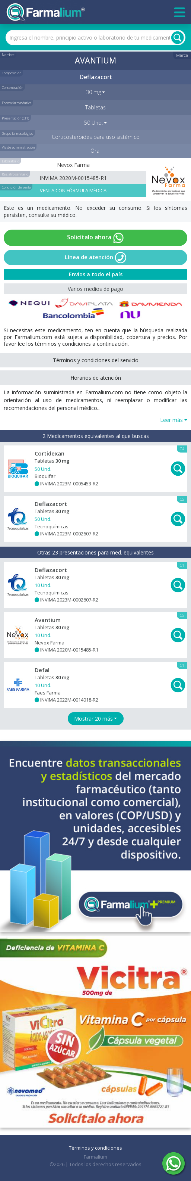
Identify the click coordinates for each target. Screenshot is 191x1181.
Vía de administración (18, 147)
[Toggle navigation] (179, 12)
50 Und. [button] (93, 122)
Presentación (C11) (15, 118)
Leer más (171, 419)
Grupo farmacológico (17, 133)
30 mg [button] (93, 92)
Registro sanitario (15, 174)
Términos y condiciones (95, 1147)
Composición (11, 73)
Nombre (8, 54)
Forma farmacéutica (16, 102)
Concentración (12, 87)
